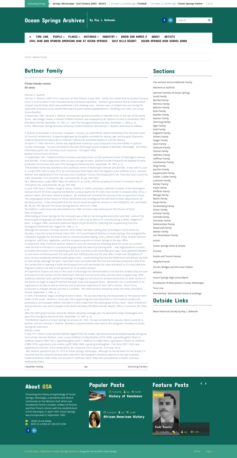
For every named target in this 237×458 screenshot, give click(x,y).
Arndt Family (160, 96)
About (156, 36)
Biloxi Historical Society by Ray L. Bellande (175, 311)
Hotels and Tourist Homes (167, 256)
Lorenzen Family (162, 180)
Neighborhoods (161, 261)
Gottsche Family (161, 147)
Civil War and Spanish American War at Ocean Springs (68, 41)
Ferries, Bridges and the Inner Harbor (173, 267)
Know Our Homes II (134, 36)
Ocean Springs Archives (55, 20)
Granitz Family (160, 151)
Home (28, 57)
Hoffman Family (161, 158)
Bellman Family (161, 107)
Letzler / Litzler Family (164, 176)
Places (73, 36)
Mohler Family (160, 184)
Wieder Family (160, 231)
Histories (90, 36)
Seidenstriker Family (164, 224)
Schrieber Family (162, 220)
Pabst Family (160, 187)
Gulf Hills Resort (124, 41)
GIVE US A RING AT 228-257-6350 (46, 424)
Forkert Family (160, 136)
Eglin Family (159, 125)
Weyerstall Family (162, 227)
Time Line (42, 36)
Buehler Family (34, 366)
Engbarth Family (161, 133)
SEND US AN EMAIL (39, 421)
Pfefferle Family (161, 191)
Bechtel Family (161, 100)
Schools (157, 251)
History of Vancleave (125, 396)
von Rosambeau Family (165, 235)
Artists (169, 36)
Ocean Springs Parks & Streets (169, 245)
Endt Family (159, 129)
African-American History (124, 416)
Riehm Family (160, 198)
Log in (210, 451)
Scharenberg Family (163, 206)
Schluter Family (161, 213)
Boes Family (159, 111)
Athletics (157, 272)
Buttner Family (161, 118)
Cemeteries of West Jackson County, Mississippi (178, 282)
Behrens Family (161, 103)
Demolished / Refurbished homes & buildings (177, 293)
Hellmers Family (161, 154)
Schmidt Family (161, 216)
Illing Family (159, 165)
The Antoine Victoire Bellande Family (172, 82)
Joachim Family (161, 169)
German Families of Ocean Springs (171, 92)
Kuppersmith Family (163, 173)
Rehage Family (161, 195)
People (57, 36)
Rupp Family (159, 202)
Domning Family (138, 366)
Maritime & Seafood (163, 87)
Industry (109, 36)
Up (85, 366)
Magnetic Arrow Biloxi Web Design (98, 451)
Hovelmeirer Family (163, 162)
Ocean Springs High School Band (164, 41)
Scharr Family (160, 209)
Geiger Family (160, 140)
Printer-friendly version (38, 83)
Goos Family (159, 143)
